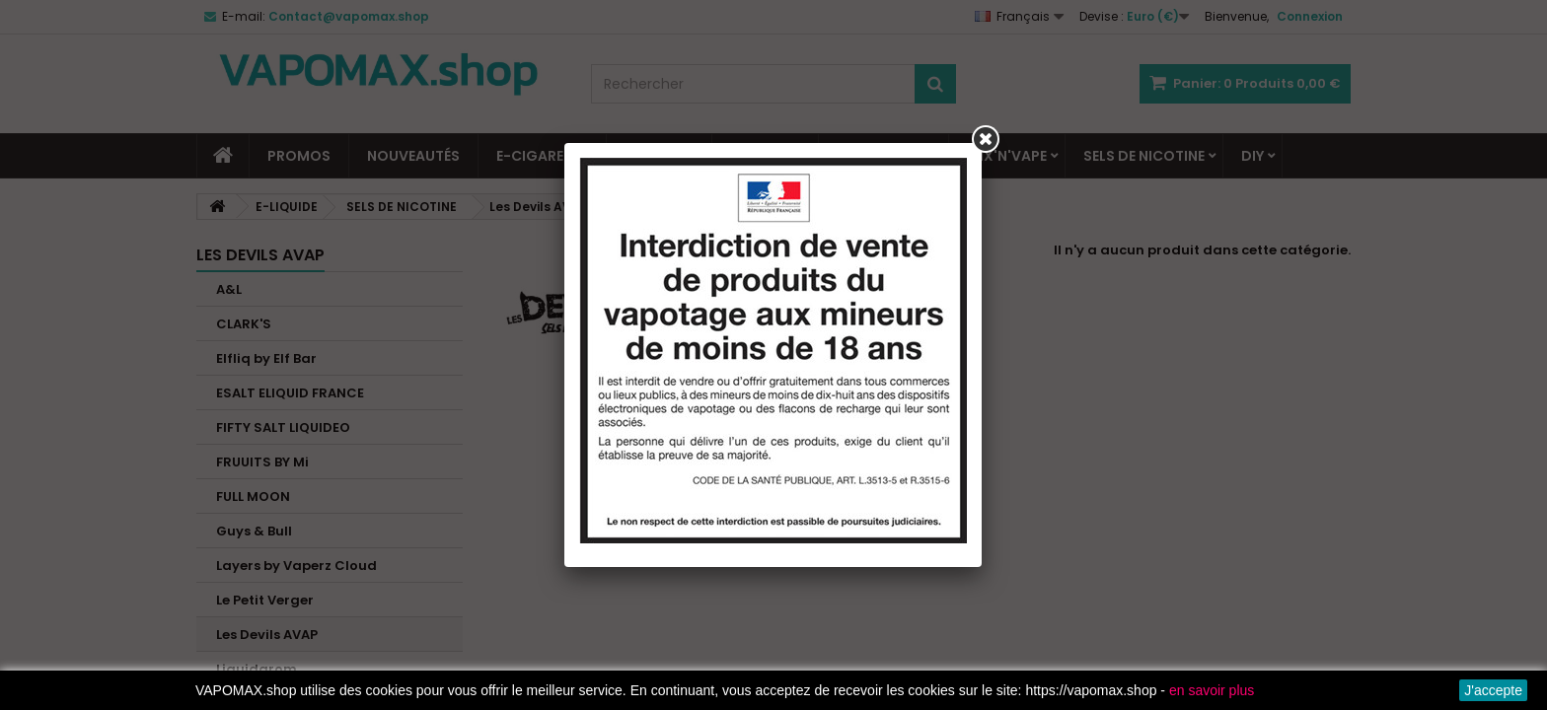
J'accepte (1493, 690)
